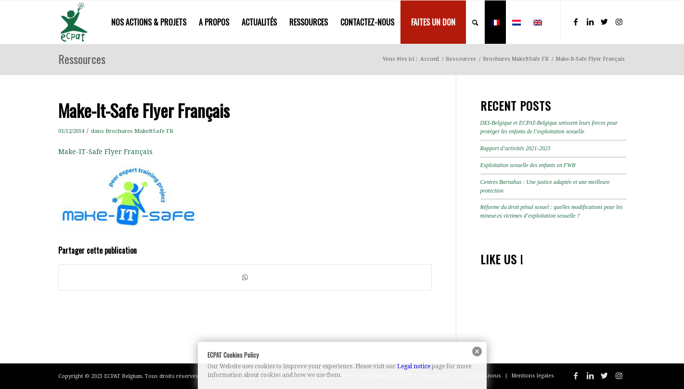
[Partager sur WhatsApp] (245, 277)
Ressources (81, 58)
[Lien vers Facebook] (575, 21)
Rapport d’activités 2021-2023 (515, 148)
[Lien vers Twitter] (604, 21)
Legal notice (413, 366)
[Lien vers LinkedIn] (590, 21)
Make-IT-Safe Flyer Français (105, 152)
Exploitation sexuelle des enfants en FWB (528, 165)
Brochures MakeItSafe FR (139, 131)
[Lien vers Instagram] (619, 21)
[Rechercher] (475, 22)
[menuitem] (149, 22)
